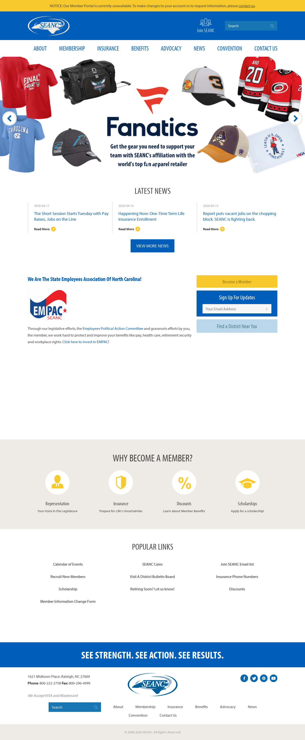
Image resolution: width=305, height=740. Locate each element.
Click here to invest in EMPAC (85, 341)
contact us (247, 5)
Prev (9, 118)
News (199, 48)
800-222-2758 (50, 683)
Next (295, 118)
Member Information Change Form (68, 601)
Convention (229, 48)
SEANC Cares (152, 564)
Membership (72, 48)
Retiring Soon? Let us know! (152, 589)
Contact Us (265, 48)
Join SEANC (205, 25)
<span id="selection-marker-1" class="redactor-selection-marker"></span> (110, 391)
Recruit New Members (68, 576)
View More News (152, 246)
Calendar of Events (68, 564)
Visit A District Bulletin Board (152, 576)
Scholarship (68, 589)
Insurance (108, 48)
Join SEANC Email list (237, 564)
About (40, 48)
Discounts (237, 589)
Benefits (140, 48)
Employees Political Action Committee (113, 328)
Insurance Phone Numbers (237, 576)
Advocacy (171, 48)
